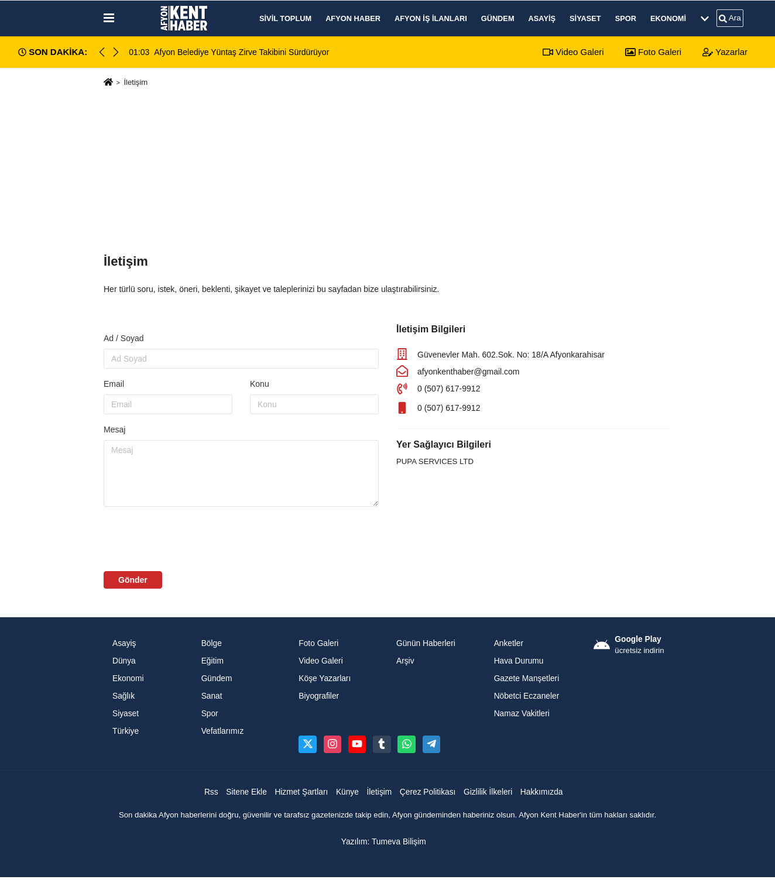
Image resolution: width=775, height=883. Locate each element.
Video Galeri (573, 52)
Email (114, 384)
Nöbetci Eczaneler (527, 696)
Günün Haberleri (425, 643)
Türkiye (125, 731)
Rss (211, 792)
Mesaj (114, 429)
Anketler (508, 643)
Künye (347, 792)
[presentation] (193, 539)
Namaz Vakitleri (522, 713)
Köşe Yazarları (325, 678)
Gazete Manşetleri (527, 678)
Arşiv (405, 661)
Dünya (124, 661)
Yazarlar (724, 52)
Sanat (211, 696)
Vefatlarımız (222, 731)
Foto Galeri (653, 52)
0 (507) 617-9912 (448, 388)
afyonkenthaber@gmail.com (468, 371)
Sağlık (123, 696)
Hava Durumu (519, 661)
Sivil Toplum (285, 18)
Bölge (211, 643)
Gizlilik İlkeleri (488, 792)
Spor (625, 18)
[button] (116, 52)
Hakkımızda (541, 792)
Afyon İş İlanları (431, 18)
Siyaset (585, 18)
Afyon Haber (352, 18)
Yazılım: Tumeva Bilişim (383, 841)
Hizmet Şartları (301, 792)
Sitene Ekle (246, 792)
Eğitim (212, 661)
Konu (259, 384)
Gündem (498, 18)
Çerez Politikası (428, 792)
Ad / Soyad (124, 338)
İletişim (379, 792)
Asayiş (542, 18)
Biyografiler (319, 696)
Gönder (133, 580)
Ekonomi (668, 18)
